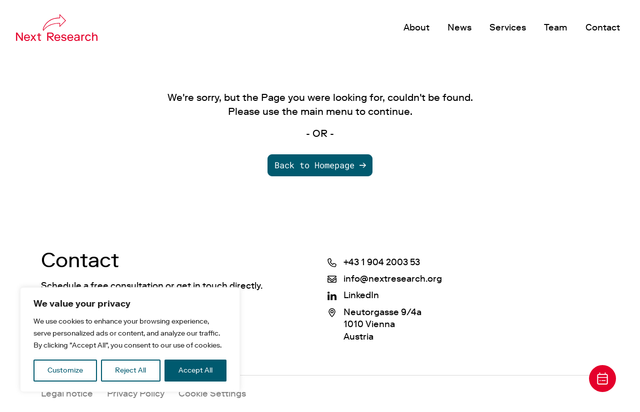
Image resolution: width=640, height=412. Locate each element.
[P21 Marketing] (57, 27)
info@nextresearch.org (393, 278)
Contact (603, 27)
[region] (130, 339)
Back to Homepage (314, 165)
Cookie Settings (212, 393)
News (460, 27)
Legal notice (67, 393)
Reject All (130, 370)
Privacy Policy (135, 393)
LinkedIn (361, 295)
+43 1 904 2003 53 (382, 262)
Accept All (195, 370)
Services (508, 27)
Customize (65, 370)
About (417, 27)
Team (556, 27)
